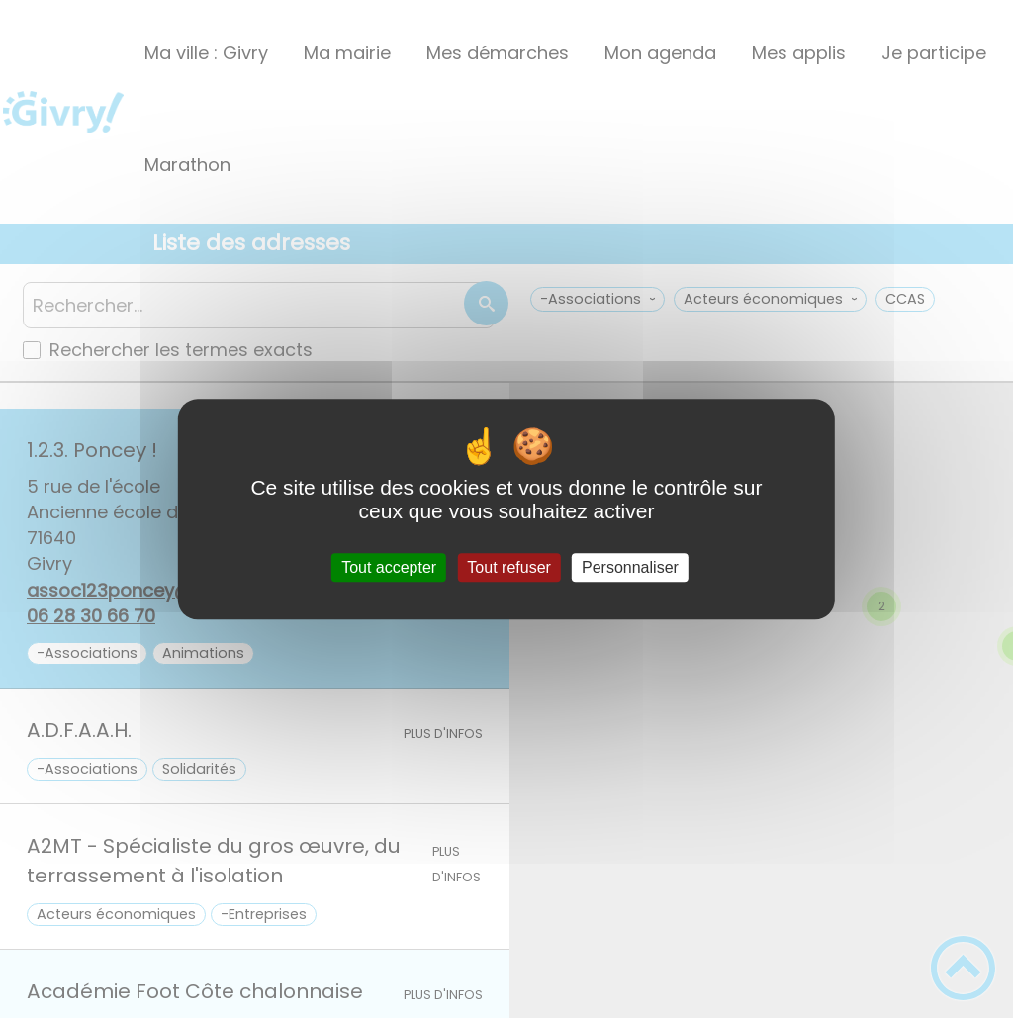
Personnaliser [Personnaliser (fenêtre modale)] (630, 567)
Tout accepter (388, 567)
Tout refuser (508, 567)
